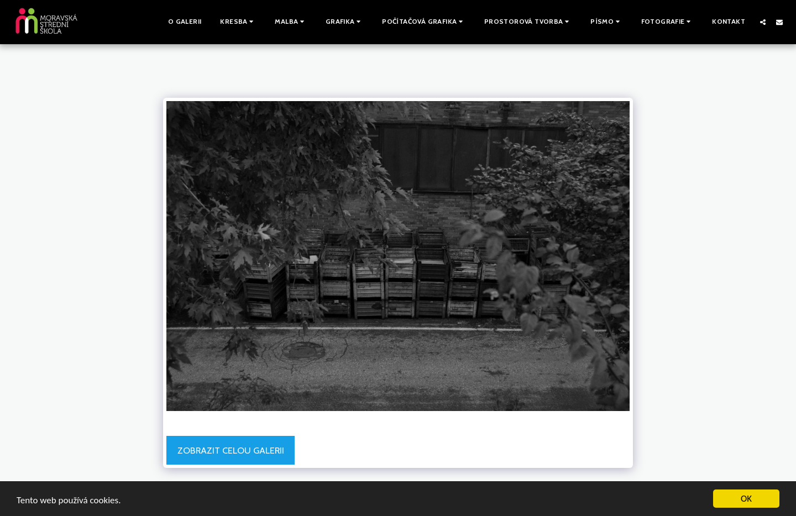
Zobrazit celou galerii (230, 450)
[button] (238, 22)
